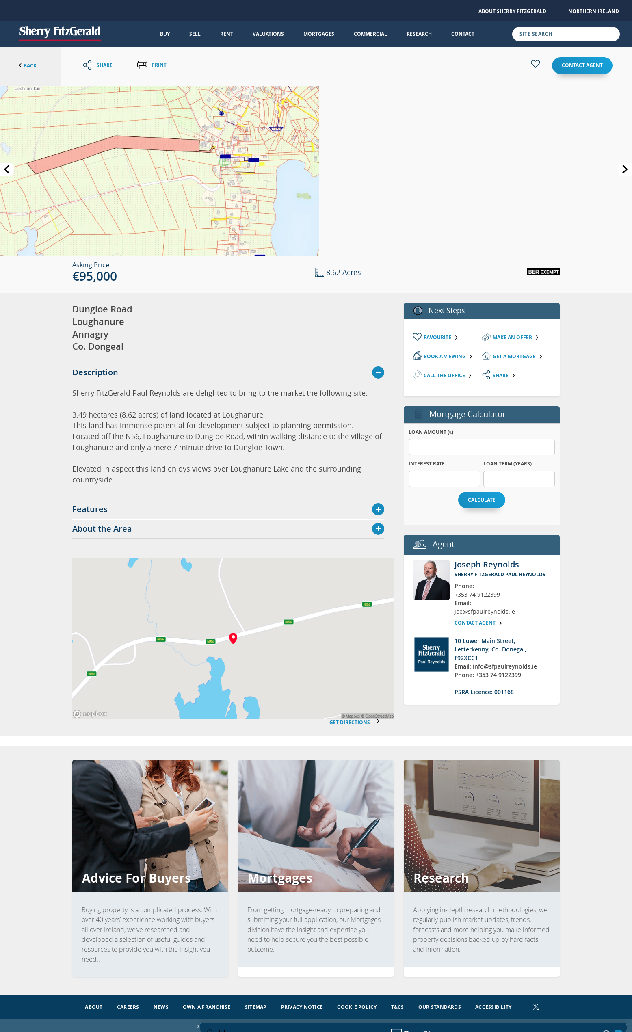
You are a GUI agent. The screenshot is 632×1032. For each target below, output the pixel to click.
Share (504, 375)
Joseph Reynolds (487, 564)
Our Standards (439, 1004)
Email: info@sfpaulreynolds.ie (496, 666)
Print (152, 65)
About (93, 1004)
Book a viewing (448, 356)
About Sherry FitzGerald (512, 11)
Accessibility (493, 1004)
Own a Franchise (207, 1004)
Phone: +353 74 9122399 (488, 675)
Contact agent (582, 65)
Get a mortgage (518, 356)
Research (419, 33)
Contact (462, 33)
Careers (128, 1004)
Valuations (268, 33)
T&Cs (397, 1004)
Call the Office (448, 375)
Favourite (441, 337)
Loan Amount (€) (431, 431)
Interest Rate (427, 463)
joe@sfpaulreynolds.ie (485, 611)
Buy (165, 33)
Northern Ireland (593, 11)
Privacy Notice (302, 1004)
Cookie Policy (357, 1004)
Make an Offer (516, 337)
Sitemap (256, 1004)
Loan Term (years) (507, 463)
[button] (159, 170)
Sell (195, 33)
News (161, 1004)
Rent (226, 33)
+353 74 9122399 (477, 594)
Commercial (370, 33)
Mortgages (318, 33)
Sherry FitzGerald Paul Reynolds (500, 574)
